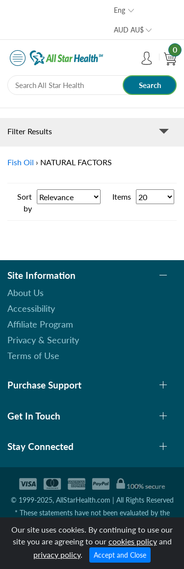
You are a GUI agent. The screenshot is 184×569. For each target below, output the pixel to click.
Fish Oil (20, 162)
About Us (25, 292)
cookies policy (132, 541)
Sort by (24, 202)
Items (121, 196)
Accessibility (31, 308)
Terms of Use (33, 355)
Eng (119, 10)
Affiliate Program (40, 324)
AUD (129, 30)
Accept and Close (120, 555)
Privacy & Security (43, 339)
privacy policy (56, 554)
